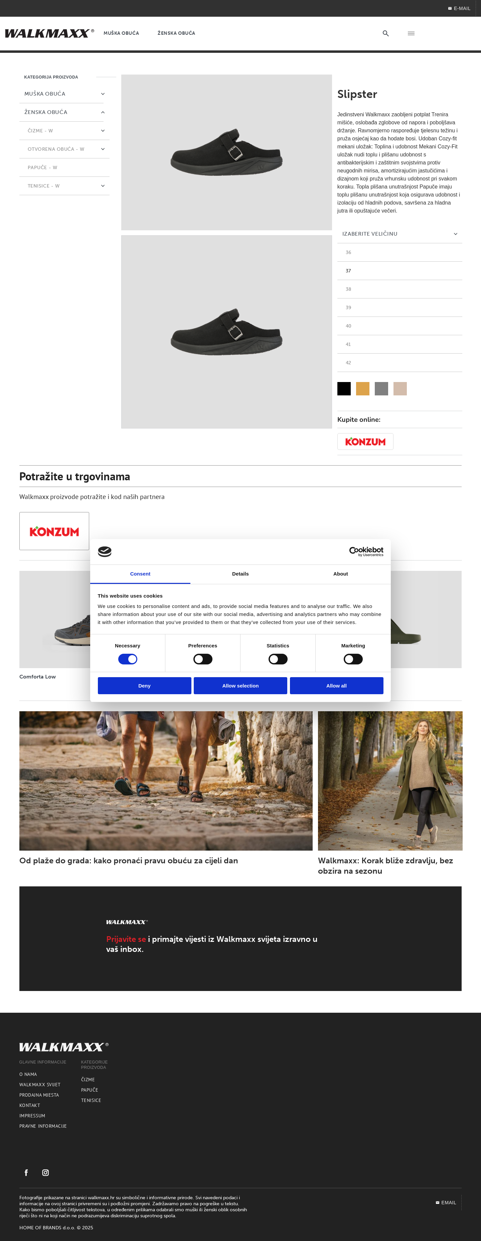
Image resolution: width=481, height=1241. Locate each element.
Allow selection (240, 686)
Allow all (336, 686)
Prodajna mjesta (39, 1095)
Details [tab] (240, 574)
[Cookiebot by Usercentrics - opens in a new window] (354, 552)
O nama (28, 1074)
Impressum (32, 1116)
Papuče (89, 1090)
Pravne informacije (43, 1126)
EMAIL (446, 1202)
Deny (144, 686)
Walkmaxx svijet (40, 1085)
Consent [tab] (140, 574)
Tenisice (91, 1100)
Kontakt (29, 1105)
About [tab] (340, 574)
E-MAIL (459, 8)
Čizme (88, 1080)
